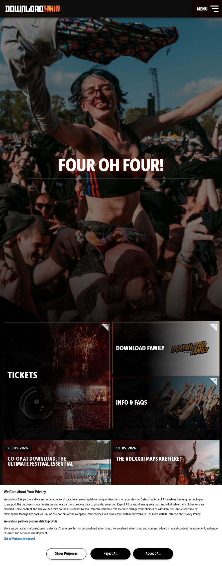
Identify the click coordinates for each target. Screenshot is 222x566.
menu (208, 9)
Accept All (153, 553)
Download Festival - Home (33, 9)
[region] (111, 525)
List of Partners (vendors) (19, 539)
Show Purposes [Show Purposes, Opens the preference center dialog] (66, 553)
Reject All (110, 553)
